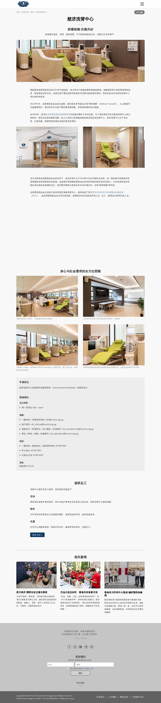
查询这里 (30, 466)
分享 (139, 12)
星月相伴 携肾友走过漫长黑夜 (31, 592)
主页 (18, 12)
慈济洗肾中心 (41, 12)
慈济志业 (25, 12)
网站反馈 (124, 697)
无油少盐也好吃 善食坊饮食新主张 (79, 592)
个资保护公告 (88, 668)
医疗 (32, 12)
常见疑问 (100, 697)
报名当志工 (37, 534)
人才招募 (112, 697)
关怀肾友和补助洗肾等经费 (59, 114)
